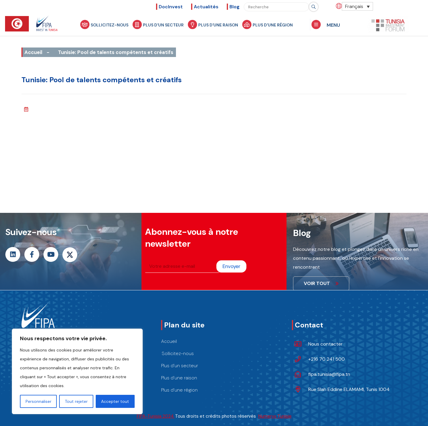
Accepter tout (115, 401)
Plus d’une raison (179, 378)
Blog (234, 7)
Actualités (206, 7)
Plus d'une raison (213, 24)
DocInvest (171, 7)
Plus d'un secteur (158, 24)
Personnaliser (38, 401)
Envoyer (231, 266)
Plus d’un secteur (179, 365)
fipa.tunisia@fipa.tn (329, 374)
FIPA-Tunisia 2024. (155, 416)
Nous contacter (325, 344)
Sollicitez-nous (105, 24)
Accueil (33, 52)
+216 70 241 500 (326, 359)
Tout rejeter (76, 401)
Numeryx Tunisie (275, 416)
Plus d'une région (268, 24)
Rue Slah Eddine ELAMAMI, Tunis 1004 (349, 389)
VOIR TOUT (321, 283)
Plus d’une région (179, 390)
